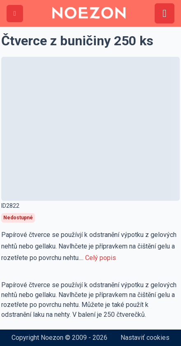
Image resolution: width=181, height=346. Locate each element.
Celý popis (100, 258)
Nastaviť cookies (145, 337)
